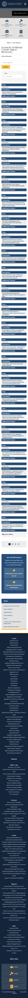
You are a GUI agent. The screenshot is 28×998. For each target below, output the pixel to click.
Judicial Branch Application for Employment (14, 851)
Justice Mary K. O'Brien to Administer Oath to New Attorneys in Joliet (13, 330)
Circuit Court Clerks (14, 706)
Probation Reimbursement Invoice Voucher (14, 842)
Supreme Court (14, 640)
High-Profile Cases (14, 733)
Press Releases (8, 615)
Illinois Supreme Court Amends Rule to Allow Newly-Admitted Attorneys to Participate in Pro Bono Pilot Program (13, 167)
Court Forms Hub (14, 855)
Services (14, 800)
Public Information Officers (11, 626)
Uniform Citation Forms (14, 853)
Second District (14, 679)
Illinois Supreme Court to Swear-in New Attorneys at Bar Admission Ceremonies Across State (12, 276)
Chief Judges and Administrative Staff (14, 703)
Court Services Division (14, 939)
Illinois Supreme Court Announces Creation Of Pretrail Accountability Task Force (12, 110)
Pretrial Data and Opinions (14, 753)
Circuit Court (14, 701)
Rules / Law (14, 765)
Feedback (9, 992)
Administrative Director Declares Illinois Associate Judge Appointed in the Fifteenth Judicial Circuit (13, 508)
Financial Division (14, 933)
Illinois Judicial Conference (14, 748)
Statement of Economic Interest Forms (14, 822)
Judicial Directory (14, 710)
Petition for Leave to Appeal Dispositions (14, 654)
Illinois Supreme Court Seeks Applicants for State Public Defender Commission (13, 185)
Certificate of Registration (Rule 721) (14, 663)
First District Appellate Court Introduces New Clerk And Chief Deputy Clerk (11, 222)
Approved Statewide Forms (14, 837)
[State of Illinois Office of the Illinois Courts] (11, 4)
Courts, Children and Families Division (14, 937)
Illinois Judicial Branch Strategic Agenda (14, 893)
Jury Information (14, 708)
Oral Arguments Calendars (14, 690)
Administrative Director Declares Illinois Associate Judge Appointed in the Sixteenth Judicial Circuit (13, 241)
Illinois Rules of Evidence (14, 776)
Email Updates (14, 992)
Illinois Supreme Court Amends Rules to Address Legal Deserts (13, 399)
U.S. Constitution (14, 794)
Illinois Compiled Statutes (14, 783)
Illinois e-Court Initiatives (14, 802)
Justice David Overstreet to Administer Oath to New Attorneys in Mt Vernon (14, 258)
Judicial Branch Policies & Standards (14, 746)
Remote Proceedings (14, 730)
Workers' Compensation (14, 688)
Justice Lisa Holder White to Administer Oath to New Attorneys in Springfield (13, 313)
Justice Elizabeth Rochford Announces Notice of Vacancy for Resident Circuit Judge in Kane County (13, 204)
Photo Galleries (8, 609)
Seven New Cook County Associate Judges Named (12, 364)
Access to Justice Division (14, 930)
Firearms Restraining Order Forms (14, 869)
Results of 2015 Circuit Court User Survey (14, 904)
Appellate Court (14, 672)
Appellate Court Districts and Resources (14, 699)
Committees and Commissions (14, 656)
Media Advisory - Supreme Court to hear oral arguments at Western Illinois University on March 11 (12, 472)
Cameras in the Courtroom (11, 606)
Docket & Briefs (14, 645)
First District (14, 676)
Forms (14, 835)
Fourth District (14, 683)
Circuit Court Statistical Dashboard (14, 717)
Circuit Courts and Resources (14, 721)
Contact (14, 953)
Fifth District (14, 685)
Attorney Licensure (14, 661)
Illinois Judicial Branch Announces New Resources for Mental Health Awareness (13, 149)
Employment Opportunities (14, 735)
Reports (14, 884)
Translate (4, 992)
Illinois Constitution (14, 792)
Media (8, 42)
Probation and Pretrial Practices (14, 820)
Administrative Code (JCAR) (14, 785)
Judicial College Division (14, 944)
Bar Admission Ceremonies (14, 827)
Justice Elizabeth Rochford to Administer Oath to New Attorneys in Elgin (13, 294)
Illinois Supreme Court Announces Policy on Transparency (12, 92)
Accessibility (23, 992)
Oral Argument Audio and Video (14, 649)
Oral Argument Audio (14, 692)
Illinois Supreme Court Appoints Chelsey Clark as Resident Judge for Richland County (13, 435)
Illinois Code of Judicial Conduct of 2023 (14, 774)
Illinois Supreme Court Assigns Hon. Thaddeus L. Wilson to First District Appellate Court (12, 526)
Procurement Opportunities (14, 739)
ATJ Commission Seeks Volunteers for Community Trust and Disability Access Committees (14, 454)
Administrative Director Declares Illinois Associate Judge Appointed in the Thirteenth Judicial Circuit (13, 382)
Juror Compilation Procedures (14, 790)
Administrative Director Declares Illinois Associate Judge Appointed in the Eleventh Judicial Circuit (13, 417)
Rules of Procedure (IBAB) (14, 787)
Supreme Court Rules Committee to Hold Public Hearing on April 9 (13, 490)
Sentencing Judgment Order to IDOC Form (14, 871)
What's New (14, 959)
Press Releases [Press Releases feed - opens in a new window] (6, 56)
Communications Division (14, 935)
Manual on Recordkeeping (14, 719)
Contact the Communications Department (12, 622)
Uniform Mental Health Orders (14, 840)
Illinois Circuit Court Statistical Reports (14, 911)
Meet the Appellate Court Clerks (14, 694)
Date (5, 73)
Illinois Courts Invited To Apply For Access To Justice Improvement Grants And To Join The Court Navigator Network (13, 130)
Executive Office (14, 928)
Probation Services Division (14, 950)
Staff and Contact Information (14, 665)
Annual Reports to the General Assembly (14, 895)
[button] (25, 4)
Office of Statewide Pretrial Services (14, 751)
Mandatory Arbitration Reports (14, 897)
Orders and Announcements (14, 647)
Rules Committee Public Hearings (14, 658)
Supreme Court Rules (14, 767)
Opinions (14, 759)
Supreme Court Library (14, 667)
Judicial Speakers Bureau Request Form (14, 846)
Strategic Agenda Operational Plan (14, 902)
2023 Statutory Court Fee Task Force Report (14, 900)
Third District (14, 681)
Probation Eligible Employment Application (14, 737)
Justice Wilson (8, 534)
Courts (14, 638)
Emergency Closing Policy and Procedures (14, 858)
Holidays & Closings (14, 742)
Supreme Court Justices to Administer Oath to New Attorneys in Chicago (13, 347)
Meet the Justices (14, 643)
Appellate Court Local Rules (14, 697)
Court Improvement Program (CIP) (14, 818)
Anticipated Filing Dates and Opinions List (14, 652)
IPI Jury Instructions (14, 781)
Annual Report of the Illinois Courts (14, 886)
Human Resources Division (14, 942)
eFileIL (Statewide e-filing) (14, 809)
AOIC (14, 926)
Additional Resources (14, 724)
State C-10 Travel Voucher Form (14, 849)
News (5, 618)
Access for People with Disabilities (14, 726)
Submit (6, 67)
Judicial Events (8, 612)
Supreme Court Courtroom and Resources (14, 670)
